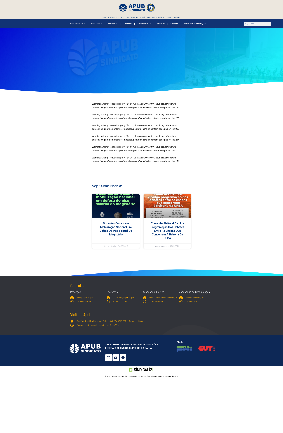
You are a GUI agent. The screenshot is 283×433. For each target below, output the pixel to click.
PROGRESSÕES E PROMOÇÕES (195, 24)
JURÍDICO (113, 24)
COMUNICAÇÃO (144, 24)
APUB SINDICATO (77, 24)
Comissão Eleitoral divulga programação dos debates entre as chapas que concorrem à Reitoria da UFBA (167, 231)
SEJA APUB (174, 24)
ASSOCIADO (96, 24)
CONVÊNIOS (127, 24)
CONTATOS (161, 24)
